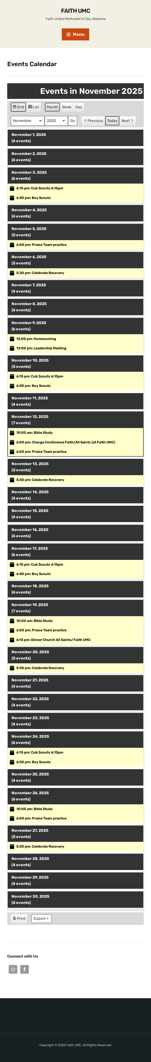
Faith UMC (75, 10)
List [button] (33, 108)
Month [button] (52, 107)
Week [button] (66, 107)
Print (18, 919)
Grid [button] (18, 108)
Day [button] (78, 107)
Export (42, 918)
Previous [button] (93, 120)
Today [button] (112, 120)
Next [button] (127, 120)
